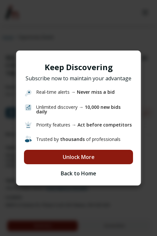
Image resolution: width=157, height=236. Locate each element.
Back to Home (78, 173)
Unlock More (79, 157)
